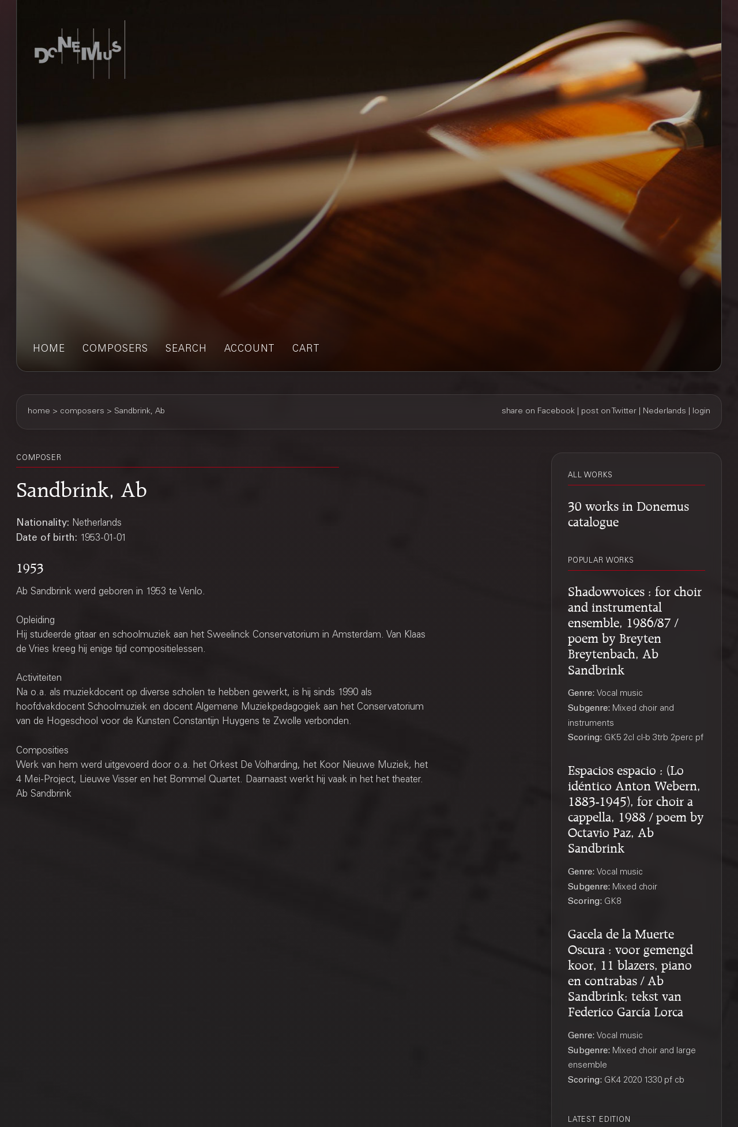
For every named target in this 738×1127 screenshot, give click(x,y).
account (249, 350)
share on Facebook (538, 412)
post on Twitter (609, 412)
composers (115, 350)
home (49, 350)
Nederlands (664, 412)
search (186, 350)
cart (306, 350)
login (701, 412)
